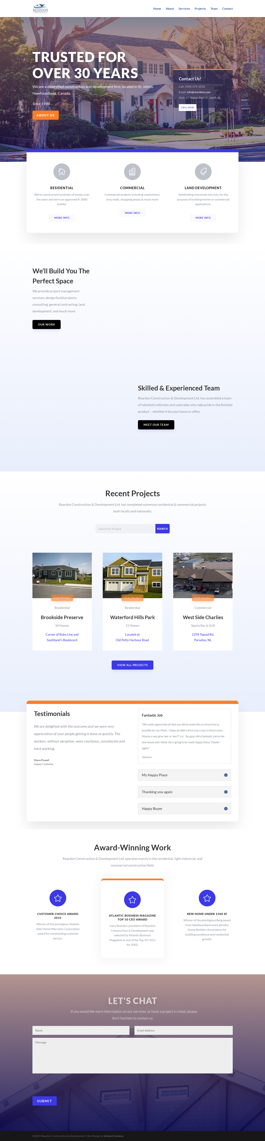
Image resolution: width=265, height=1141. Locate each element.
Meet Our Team (156, 424)
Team (214, 8)
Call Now (187, 107)
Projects (200, 8)
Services (184, 8)
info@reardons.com (198, 92)
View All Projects (132, 665)
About (170, 8)
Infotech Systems (114, 1135)
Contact (227, 8)
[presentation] (60, 1085)
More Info (61, 224)
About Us (46, 115)
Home (157, 8)
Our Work (46, 324)
